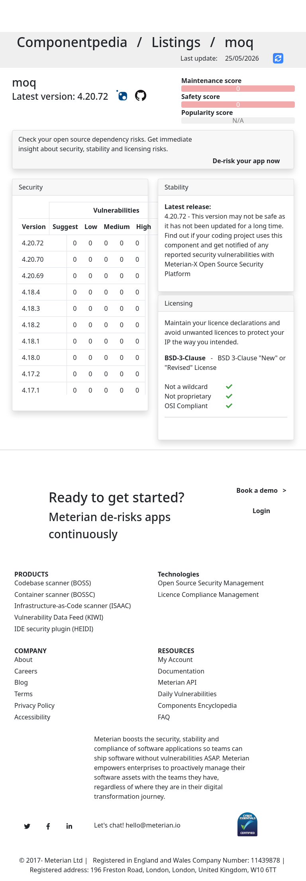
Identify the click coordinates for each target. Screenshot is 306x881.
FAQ (164, 717)
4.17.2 (31, 373)
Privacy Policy (34, 705)
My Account (175, 660)
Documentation (181, 671)
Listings (175, 42)
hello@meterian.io (153, 825)
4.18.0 (31, 357)
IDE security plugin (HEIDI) (53, 629)
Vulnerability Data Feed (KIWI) (58, 617)
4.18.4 (31, 292)
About (23, 660)
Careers (25, 671)
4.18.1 (31, 341)
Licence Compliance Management (208, 595)
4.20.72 (32, 243)
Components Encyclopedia (197, 705)
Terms (23, 694)
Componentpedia (72, 42)
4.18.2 (31, 324)
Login (261, 510)
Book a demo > (261, 490)
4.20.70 (32, 259)
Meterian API (177, 682)
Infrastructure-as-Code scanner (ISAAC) (72, 606)
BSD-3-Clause (185, 358)
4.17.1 (31, 390)
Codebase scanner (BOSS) (52, 583)
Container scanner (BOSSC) (54, 595)
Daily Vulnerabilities (187, 694)
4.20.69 (32, 275)
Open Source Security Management (211, 583)
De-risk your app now (246, 160)
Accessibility (32, 717)
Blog (21, 682)
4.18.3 (31, 308)
